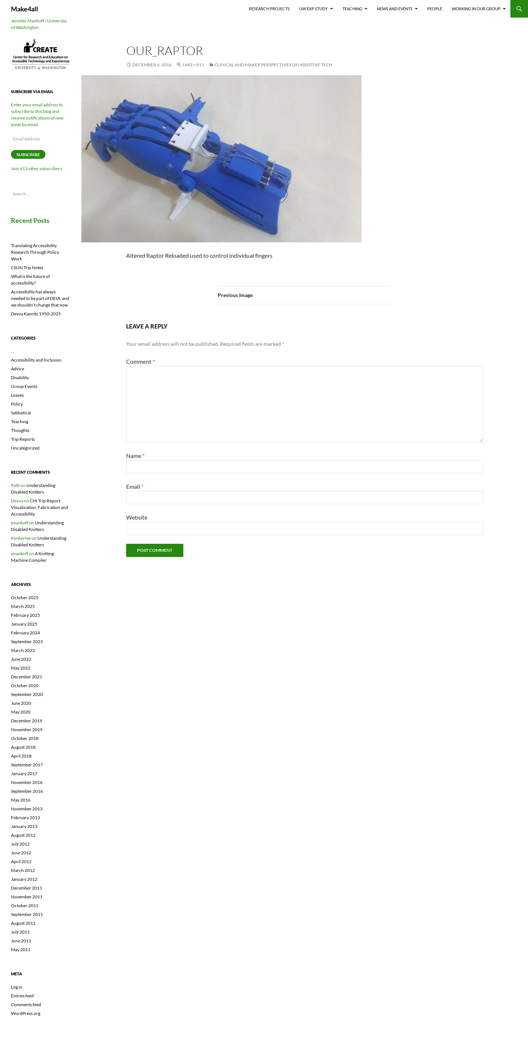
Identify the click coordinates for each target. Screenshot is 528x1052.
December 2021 (26, 676)
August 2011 (23, 923)
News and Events (394, 8)
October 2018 (24, 738)
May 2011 (20, 949)
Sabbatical (21, 412)
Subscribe (28, 154)
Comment (140, 361)
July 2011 (20, 932)
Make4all (24, 9)
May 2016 (20, 800)
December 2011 (26, 888)
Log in (16, 987)
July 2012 (20, 844)
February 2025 (25, 615)
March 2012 (23, 870)
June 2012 (21, 852)
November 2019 (27, 729)
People (434, 8)
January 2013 (24, 826)
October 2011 (24, 905)
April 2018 (21, 756)
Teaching (352, 8)
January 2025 (24, 624)
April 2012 (21, 861)
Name (135, 455)
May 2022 (20, 668)
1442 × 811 (193, 64)
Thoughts (20, 430)
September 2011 (27, 914)
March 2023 (23, 650)
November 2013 (27, 808)
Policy (17, 404)
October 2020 (24, 685)
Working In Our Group (476, 8)
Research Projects (269, 8)
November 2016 (27, 782)
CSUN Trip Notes (27, 267)
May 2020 (20, 712)
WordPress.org (25, 1013)
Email (134, 486)
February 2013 (25, 817)
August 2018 (23, 747)
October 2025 (24, 597)
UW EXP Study (313, 8)
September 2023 (27, 641)
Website (136, 517)
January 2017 (24, 773)
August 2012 (23, 835)
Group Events (24, 386)
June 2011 (21, 940)
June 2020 (21, 703)
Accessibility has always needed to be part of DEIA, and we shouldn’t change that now (40, 298)
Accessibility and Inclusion (36, 360)
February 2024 (25, 632)
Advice (17, 368)
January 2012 (24, 879)
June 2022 (21, 659)
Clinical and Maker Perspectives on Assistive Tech (273, 64)
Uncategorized (25, 448)
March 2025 (23, 606)
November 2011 (27, 896)
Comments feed (26, 1004)
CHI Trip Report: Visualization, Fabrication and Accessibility (39, 507)
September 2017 (27, 764)
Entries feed (22, 995)
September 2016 (27, 791)
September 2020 (27, 694)
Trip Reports (23, 439)
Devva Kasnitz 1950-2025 (36, 313)
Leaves (17, 395)
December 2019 (26, 720)
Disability (20, 377)
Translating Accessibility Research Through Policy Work (35, 252)
